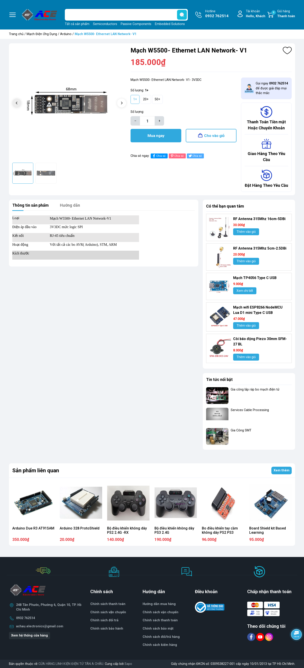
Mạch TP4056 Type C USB (255, 278)
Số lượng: (137, 112)
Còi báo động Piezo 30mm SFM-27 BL (260, 341)
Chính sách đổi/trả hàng (161, 637)
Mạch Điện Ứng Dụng (42, 34)
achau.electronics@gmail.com (39, 626)
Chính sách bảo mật (158, 628)
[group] (69, 103)
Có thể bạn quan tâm (225, 206)
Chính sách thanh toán (160, 620)
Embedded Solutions (170, 24)
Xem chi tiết (244, 290)
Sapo (128, 664)
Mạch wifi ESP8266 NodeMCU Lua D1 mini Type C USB (258, 310)
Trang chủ (16, 34)
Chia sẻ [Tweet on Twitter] (195, 156)
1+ (135, 99)
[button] (121, 103)
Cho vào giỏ (214, 135)
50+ (157, 99)
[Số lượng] (147, 121)
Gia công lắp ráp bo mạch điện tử (255, 389)
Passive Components (136, 24)
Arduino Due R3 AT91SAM (33, 528)
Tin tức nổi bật (219, 379)
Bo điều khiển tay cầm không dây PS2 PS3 (220, 530)
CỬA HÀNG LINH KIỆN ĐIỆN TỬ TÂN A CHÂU (70, 664)
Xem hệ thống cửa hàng (29, 635)
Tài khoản (255, 14)
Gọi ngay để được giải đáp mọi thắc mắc (272, 88)
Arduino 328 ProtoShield (79, 528)
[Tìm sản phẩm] (126, 15)
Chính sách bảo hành (106, 628)
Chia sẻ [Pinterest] (177, 156)
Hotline (216, 14)
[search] (182, 15)
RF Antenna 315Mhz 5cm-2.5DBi (259, 248)
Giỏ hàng (283, 14)
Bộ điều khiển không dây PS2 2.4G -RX (127, 530)
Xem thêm (281, 470)
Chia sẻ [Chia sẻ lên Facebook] (158, 156)
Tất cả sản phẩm (77, 24)
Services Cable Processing (250, 410)
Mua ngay (156, 135)
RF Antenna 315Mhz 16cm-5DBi (259, 219)
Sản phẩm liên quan (35, 470)
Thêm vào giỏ (246, 231)
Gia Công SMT (241, 430)
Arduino (66, 34)
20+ (146, 99)
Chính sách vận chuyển (108, 612)
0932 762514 (25, 618)
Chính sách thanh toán (107, 604)
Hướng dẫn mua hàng (159, 604)
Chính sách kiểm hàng (160, 645)
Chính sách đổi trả (104, 620)
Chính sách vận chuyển (160, 612)
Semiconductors (105, 24)
